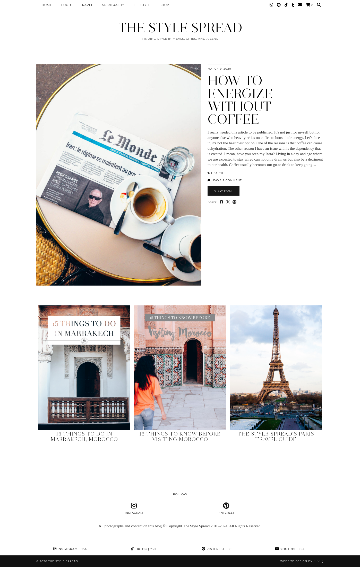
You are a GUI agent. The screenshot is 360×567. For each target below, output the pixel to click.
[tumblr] (293, 5)
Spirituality (113, 5)
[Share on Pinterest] (234, 202)
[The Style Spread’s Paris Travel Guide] (276, 367)
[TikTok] (286, 5)
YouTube (290, 549)
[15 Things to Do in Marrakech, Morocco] (84, 367)
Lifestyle (142, 5)
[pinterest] (226, 508)
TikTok (143, 549)
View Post (223, 191)
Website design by (302, 561)
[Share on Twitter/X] (228, 202)
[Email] (300, 5)
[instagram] (134, 508)
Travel (86, 5)
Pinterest (217, 549)
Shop (164, 5)
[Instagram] (271, 5)
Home (47, 5)
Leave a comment (225, 180)
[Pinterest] (279, 5)
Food (66, 5)
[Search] (319, 5)
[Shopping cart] (309, 5)
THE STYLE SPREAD (180, 28)
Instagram (70, 549)
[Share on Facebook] (221, 202)
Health (217, 173)
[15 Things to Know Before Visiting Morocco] (180, 367)
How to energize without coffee (240, 100)
